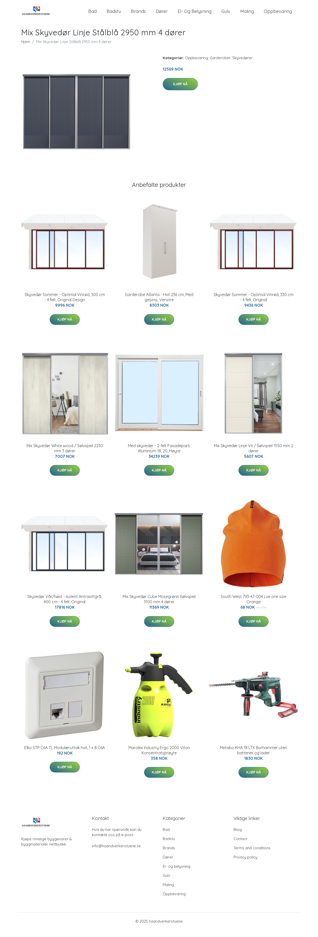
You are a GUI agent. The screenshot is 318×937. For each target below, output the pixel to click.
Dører (162, 15)
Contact (240, 846)
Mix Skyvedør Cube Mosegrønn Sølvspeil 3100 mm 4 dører (159, 606)
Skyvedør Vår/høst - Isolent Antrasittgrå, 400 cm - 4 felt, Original (64, 606)
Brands (138, 15)
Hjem (25, 48)
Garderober (220, 65)
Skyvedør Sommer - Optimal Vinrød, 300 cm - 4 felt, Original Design (65, 304)
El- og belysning (194, 15)
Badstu (114, 15)
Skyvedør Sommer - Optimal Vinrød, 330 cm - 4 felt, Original (253, 304)
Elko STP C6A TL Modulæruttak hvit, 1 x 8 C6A (64, 754)
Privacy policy (245, 864)
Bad (92, 15)
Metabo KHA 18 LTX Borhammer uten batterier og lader (253, 757)
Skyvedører (242, 65)
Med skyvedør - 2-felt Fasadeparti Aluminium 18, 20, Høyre (159, 455)
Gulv (225, 15)
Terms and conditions (252, 855)
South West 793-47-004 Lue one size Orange (253, 606)
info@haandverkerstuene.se (116, 853)
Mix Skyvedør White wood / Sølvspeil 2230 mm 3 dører (65, 455)
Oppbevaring (278, 15)
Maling (247, 15)
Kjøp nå (180, 91)
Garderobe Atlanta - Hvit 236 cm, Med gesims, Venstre (159, 304)
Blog (238, 836)
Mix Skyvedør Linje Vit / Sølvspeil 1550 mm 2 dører (253, 455)
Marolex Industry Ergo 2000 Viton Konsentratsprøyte (159, 757)
